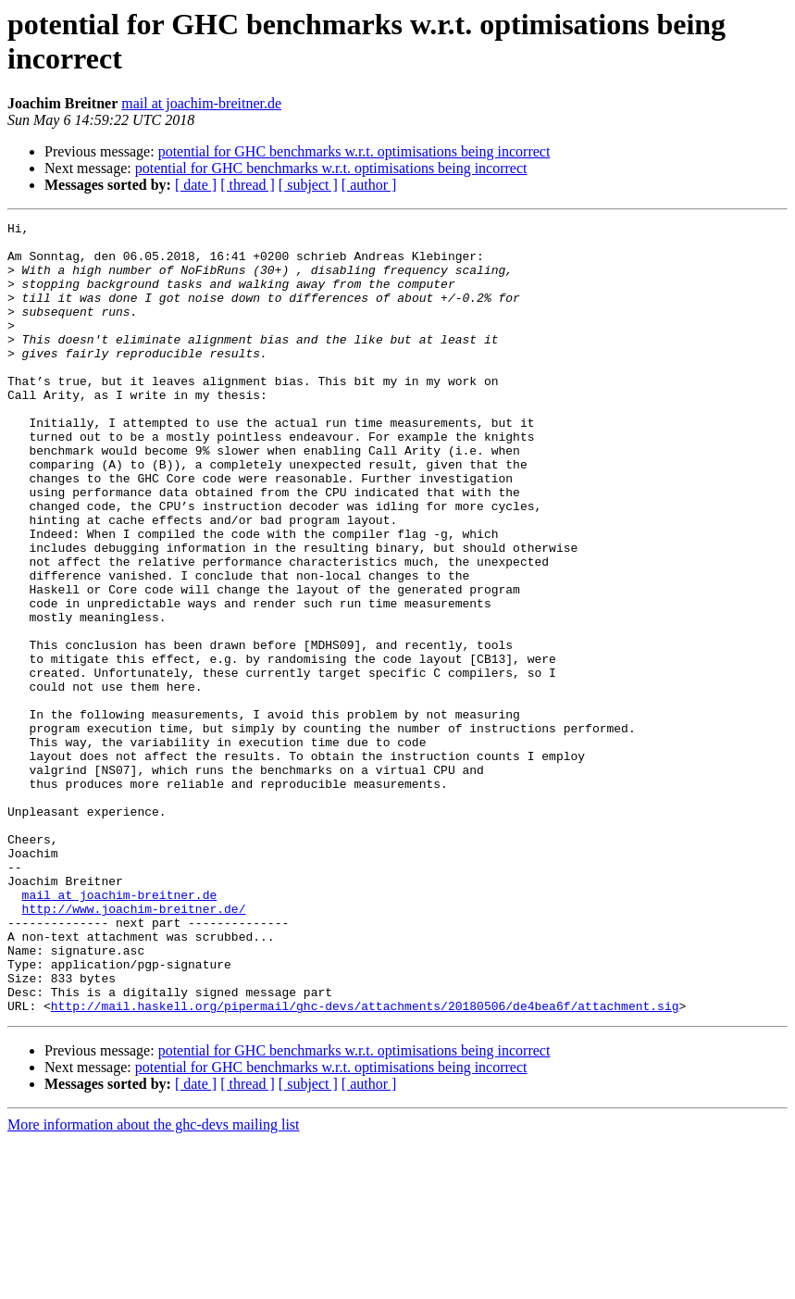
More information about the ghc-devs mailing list (153, 1283)
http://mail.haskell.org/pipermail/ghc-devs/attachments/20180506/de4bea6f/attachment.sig (365, 1163)
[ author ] (369, 185)
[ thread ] (247, 185)
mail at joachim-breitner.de (201, 103)
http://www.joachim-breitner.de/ (134, 1047)
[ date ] (196, 185)
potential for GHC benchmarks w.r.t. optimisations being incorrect (354, 151)
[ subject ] (308, 185)
